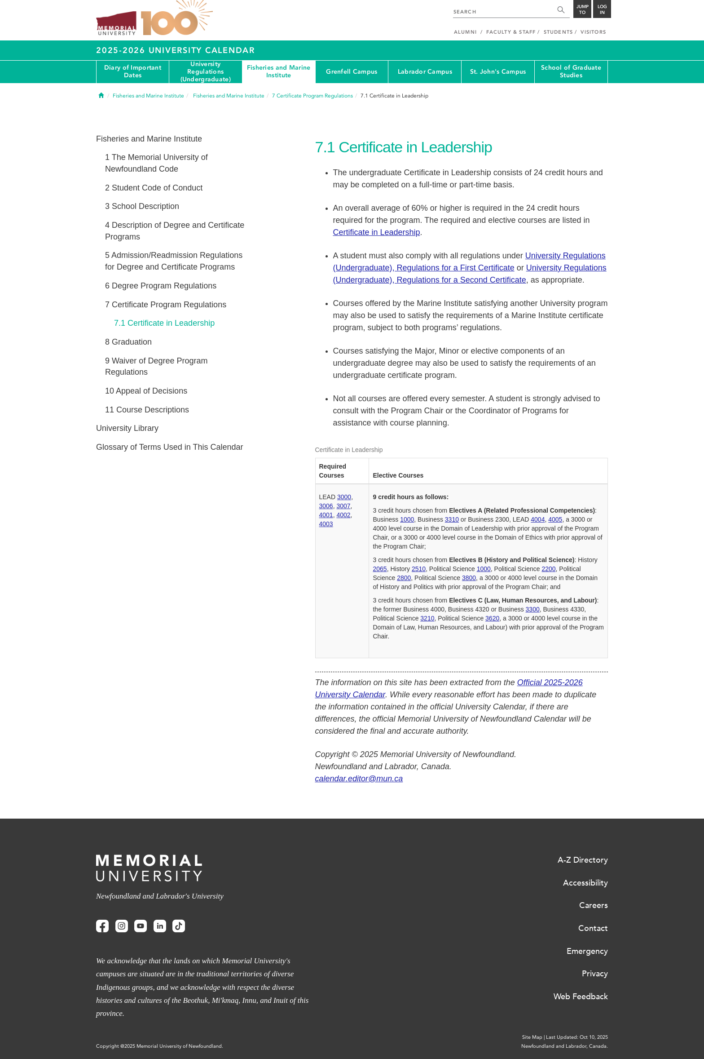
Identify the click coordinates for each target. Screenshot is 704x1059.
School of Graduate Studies (571, 71)
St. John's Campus (498, 71)
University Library (127, 428)
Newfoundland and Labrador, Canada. (564, 1046)
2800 (404, 577)
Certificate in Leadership (376, 232)
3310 (452, 519)
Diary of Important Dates (132, 71)
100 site (177, 18)
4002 (343, 514)
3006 (326, 506)
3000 (344, 497)
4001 (326, 514)
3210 (427, 618)
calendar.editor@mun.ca (359, 778)
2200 (548, 568)
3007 (343, 506)
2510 (419, 568)
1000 (407, 519)
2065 (380, 568)
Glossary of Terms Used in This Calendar (169, 447)
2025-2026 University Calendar (175, 50)
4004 (538, 519)
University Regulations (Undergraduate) (205, 72)
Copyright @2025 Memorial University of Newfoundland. (159, 1046)
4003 (326, 523)
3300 (533, 609)
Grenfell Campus (351, 71)
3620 (492, 618)
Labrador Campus (425, 71)
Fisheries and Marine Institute (279, 71)
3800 (469, 577)
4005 (555, 519)
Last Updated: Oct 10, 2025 (577, 1037)
